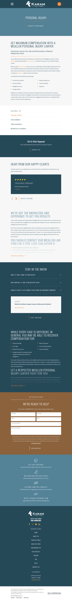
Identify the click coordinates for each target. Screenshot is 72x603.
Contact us (20, 73)
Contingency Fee (36, 550)
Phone (12, 420)
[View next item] (16, 198)
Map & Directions (36, 582)
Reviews (36, 558)
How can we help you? (16, 430)
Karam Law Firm (22, 66)
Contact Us (36, 150)
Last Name (39, 415)
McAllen (13, 61)
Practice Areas (36, 542)
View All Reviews (27, 198)
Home (36, 535)
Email (38, 420)
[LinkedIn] (39, 526)
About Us (36, 539)
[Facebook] (29, 526)
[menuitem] (36, 115)
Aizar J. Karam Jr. (30, 61)
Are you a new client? (15, 425)
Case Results (36, 554)
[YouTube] (36, 526)
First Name (13, 415)
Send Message (36, 451)
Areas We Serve (36, 546)
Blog (36, 565)
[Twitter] (33, 526)
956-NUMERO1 (36, 522)
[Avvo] (42, 526)
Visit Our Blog (36, 319)
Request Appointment (36, 26)
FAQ (36, 562)
